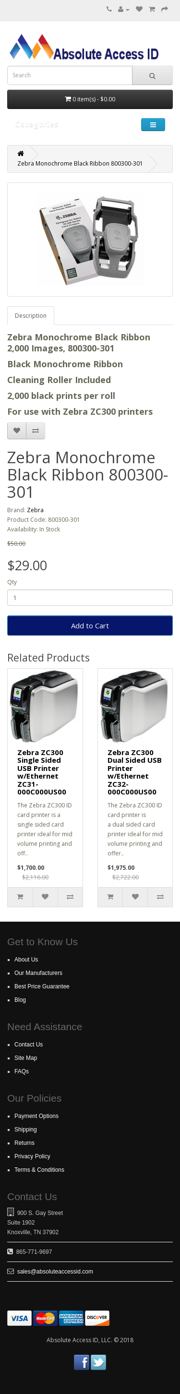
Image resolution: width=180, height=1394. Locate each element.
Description (31, 316)
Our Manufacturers (38, 973)
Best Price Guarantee (42, 986)
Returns (24, 1143)
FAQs (21, 1071)
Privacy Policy (32, 1156)
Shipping (25, 1129)
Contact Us (28, 1044)
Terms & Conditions (39, 1169)
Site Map (25, 1058)
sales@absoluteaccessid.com (55, 1271)
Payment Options (36, 1116)
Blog (20, 1000)
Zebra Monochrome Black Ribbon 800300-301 (80, 163)
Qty (12, 582)
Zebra (35, 510)
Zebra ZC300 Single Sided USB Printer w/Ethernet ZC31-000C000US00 (41, 772)
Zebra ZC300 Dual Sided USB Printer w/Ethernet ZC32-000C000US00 (135, 772)
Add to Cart (90, 625)
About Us (26, 959)
